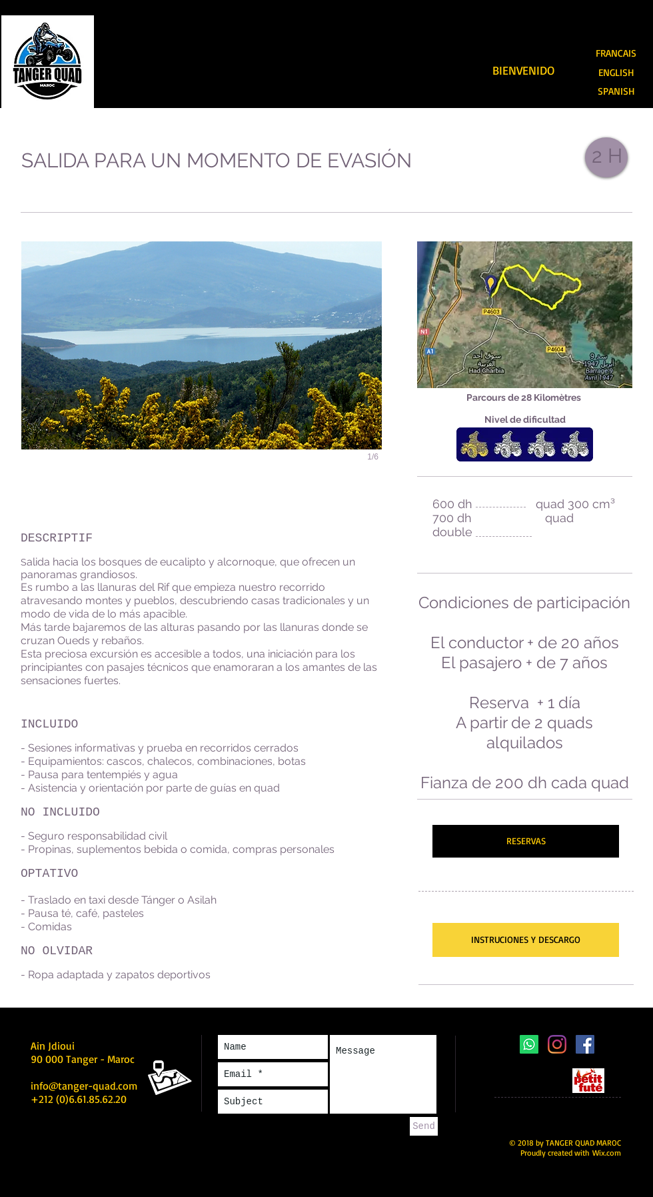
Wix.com (606, 1153)
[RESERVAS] (525, 841)
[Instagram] (557, 1044)
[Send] (424, 1126)
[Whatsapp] (529, 1044)
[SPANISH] (616, 91)
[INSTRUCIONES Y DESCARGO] (525, 940)
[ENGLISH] (616, 73)
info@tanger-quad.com (84, 1085)
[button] (201, 365)
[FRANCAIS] (616, 53)
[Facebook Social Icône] (585, 1044)
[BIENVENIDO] (523, 70)
